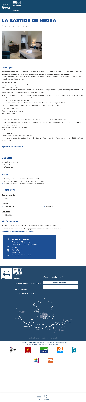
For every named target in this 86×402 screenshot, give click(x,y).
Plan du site (44, 338)
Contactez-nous (60, 287)
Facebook (16, 252)
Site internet (17, 250)
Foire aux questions (60, 282)
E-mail (15, 247)
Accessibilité (54, 338)
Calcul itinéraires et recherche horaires (18, 231)
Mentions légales (33, 338)
